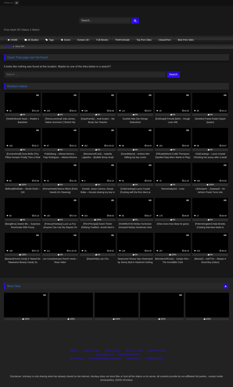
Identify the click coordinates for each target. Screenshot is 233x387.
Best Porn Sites (186, 40)
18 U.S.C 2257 (134, 350)
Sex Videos (76, 358)
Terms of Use (113, 350)
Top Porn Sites (144, 40)
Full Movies (102, 40)
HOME (14, 40)
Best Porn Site (156, 350)
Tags (51, 40)
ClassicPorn (165, 40)
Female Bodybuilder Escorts (104, 358)
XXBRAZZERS (154, 358)
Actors (67, 40)
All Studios (33, 40)
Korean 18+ (83, 40)
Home (8, 46)
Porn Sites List (104, 354)
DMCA (74, 350)
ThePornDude (122, 40)
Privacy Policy (92, 350)
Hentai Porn (133, 358)
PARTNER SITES (129, 354)
